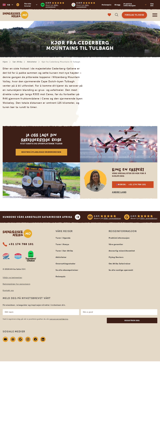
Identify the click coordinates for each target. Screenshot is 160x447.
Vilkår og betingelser (12, 277)
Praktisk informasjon (119, 238)
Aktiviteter (32, 62)
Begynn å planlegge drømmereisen (41, 152)
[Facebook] (35, 339)
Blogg (117, 5)
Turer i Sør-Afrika (64, 251)
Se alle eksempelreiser (67, 270)
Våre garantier (116, 244)
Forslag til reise (134, 15)
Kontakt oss (8, 290)
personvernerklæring (59, 319)
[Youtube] (5, 339)
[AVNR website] (18, 256)
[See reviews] (122, 217)
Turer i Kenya (62, 244)
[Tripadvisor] (13, 339)
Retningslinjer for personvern (16, 284)
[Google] (20, 339)
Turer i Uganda (63, 238)
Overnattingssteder (65, 264)
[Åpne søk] (117, 15)
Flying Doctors (116, 257)
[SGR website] (6, 256)
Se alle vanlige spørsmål (121, 270)
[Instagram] (28, 339)
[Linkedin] (43, 339)
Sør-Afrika (17, 62)
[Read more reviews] (70, 5)
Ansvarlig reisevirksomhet (122, 251)
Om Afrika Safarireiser (120, 264)
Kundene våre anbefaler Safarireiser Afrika (41, 217)
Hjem (5, 62)
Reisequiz (106, 5)
